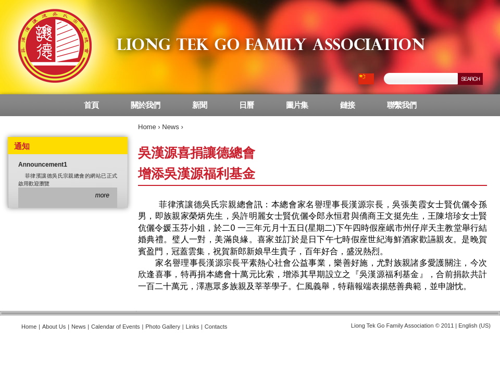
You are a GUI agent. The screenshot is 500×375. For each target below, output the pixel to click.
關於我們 (145, 105)
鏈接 (347, 105)
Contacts (216, 326)
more (102, 195)
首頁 (91, 105)
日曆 (246, 105)
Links (192, 326)
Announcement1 (42, 164)
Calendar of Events (115, 326)
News (170, 127)
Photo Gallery (162, 326)
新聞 (199, 105)
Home (147, 127)
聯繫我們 (401, 105)
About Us (54, 326)
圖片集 (297, 105)
